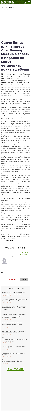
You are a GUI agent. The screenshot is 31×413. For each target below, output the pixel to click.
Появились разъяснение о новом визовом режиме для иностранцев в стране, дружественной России (14, 316)
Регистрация (12, 279)
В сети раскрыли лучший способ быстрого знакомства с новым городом (14, 331)
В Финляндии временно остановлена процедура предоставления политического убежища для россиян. (14, 339)
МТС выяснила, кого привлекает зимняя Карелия (13, 353)
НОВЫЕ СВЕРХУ (24, 254)
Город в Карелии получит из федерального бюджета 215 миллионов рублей (14, 300)
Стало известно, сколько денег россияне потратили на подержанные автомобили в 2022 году (14, 307)
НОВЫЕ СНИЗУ (24, 252)
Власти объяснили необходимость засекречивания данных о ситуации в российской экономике (12, 324)
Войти (24, 279)
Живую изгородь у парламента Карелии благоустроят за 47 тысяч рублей (13, 293)
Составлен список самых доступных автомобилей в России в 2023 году (12, 360)
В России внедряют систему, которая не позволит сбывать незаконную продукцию (14, 347)
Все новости (15, 368)
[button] (2, 275)
